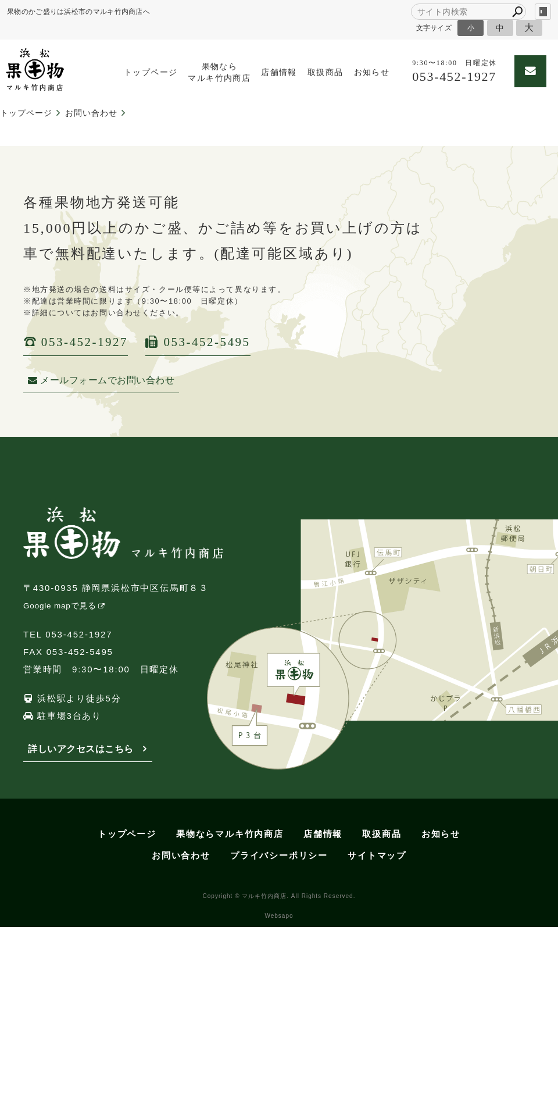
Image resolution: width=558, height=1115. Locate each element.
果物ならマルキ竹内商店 (219, 72)
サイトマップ (377, 855)
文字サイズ (434, 28)
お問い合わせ (181, 855)
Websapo (278, 916)
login (543, 11)
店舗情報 (279, 72)
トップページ (150, 72)
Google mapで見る (59, 605)
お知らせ (372, 72)
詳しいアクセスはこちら (81, 749)
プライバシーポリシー (279, 855)
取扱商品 (325, 72)
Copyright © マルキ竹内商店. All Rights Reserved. (279, 896)
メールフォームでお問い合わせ (101, 380)
